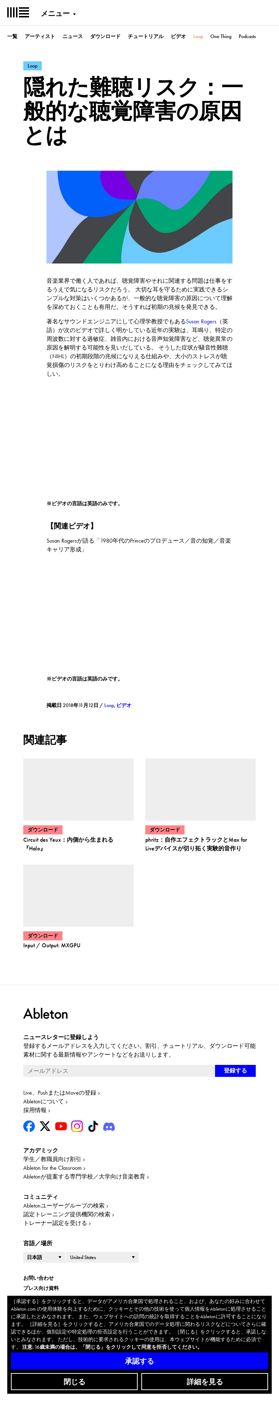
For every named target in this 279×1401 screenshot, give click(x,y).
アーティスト (40, 36)
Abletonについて (43, 1101)
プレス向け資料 (41, 1288)
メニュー (55, 13)
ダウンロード (105, 36)
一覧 (12, 36)
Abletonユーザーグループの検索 (64, 1205)
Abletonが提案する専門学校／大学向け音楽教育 (84, 1176)
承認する (139, 1361)
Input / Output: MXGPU (51, 945)
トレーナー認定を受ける (55, 1223)
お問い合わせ (38, 1278)
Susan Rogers (201, 321)
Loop (198, 36)
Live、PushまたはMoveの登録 (59, 1092)
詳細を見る (205, 1381)
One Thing (220, 36)
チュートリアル (145, 36)
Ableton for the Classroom (52, 1168)
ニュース (72, 36)
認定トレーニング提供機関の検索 (66, 1214)
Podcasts (247, 36)
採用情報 (34, 1110)
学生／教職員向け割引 (52, 1159)
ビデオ (178, 36)
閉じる (74, 1381)
